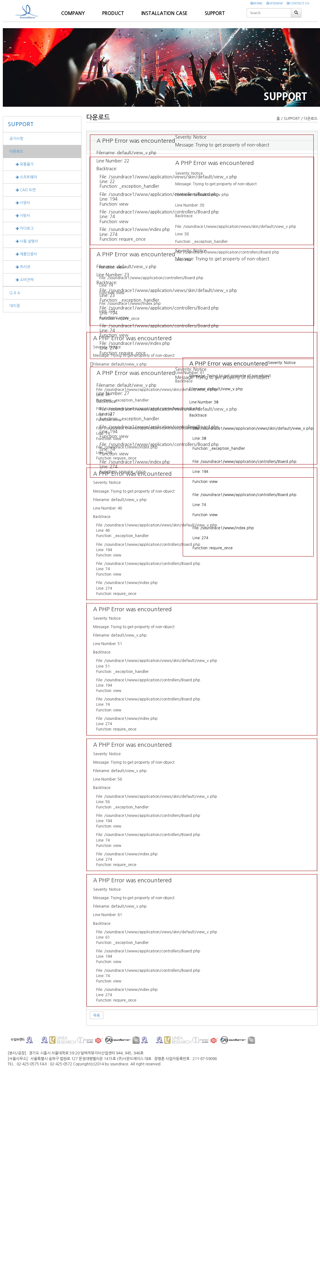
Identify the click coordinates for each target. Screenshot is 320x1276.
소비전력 (21, 280)
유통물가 (21, 164)
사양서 (19, 203)
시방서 (19, 216)
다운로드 (16, 151)
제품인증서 (23, 254)
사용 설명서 (23, 241)
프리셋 (19, 267)
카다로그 (21, 228)
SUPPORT (21, 124)
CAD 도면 (22, 190)
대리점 (14, 306)
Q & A (14, 293)
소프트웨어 (23, 177)
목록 (96, 1015)
